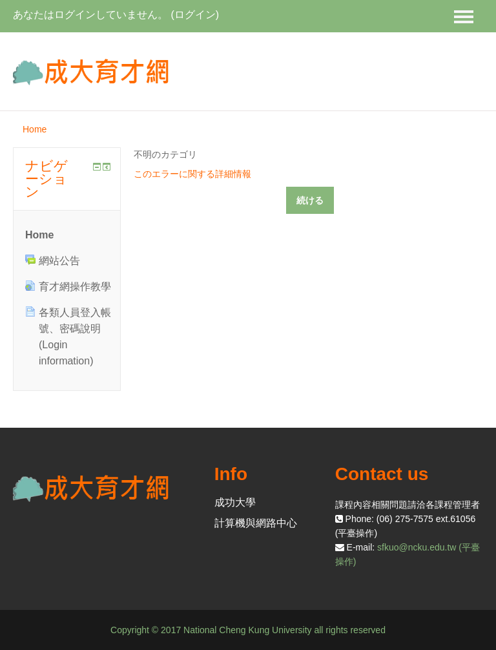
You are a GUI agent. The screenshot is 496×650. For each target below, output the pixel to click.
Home (34, 129)
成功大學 (235, 502)
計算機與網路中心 (255, 523)
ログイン (195, 14)
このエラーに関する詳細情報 (192, 174)
